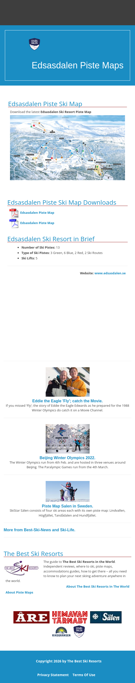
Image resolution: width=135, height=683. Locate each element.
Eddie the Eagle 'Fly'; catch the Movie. (67, 401)
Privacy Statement (53, 674)
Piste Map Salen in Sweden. (67, 506)
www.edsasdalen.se (110, 273)
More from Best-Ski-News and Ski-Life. (39, 530)
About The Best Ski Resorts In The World (97, 586)
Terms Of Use (84, 674)
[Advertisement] (67, 321)
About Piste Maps (19, 592)
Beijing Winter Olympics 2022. (67, 458)
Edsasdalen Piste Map (31, 212)
